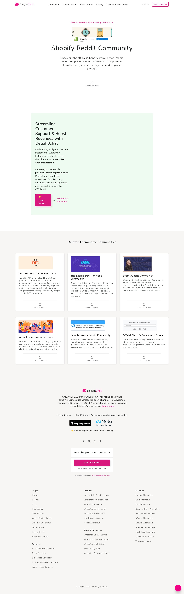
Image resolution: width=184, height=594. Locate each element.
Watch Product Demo (42, 518)
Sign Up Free (160, 4)
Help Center (86, 4)
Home (35, 495)
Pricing (99, 4)
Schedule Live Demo (117, 4)
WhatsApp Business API (95, 513)
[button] (54, 4)
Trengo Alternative (143, 541)
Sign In (145, 4)
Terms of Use (38, 527)
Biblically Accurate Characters (45, 562)
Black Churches (39, 553)
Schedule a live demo (62, 200)
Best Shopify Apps (92, 548)
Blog (34, 504)
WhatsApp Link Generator (95, 535)
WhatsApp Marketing (93, 504)
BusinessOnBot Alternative (147, 509)
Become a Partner (40, 536)
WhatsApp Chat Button (94, 544)
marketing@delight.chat (101, 476)
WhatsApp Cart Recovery (95, 509)
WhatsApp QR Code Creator (96, 539)
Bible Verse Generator (41, 558)
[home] (24, 4)
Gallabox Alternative (144, 523)
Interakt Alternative (144, 495)
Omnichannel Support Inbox (96, 500)
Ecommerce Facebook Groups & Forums (92, 22)
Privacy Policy (38, 532)
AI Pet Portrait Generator (43, 548)
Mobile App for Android (94, 518)
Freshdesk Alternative (145, 532)
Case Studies (38, 513)
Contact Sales (92, 462)
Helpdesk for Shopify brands (96, 495)
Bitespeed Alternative (145, 513)
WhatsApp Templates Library (97, 553)
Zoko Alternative (142, 500)
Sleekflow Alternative (144, 536)
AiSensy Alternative (144, 518)
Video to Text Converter (42, 567)
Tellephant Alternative (145, 527)
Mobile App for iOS (92, 523)
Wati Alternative (142, 504)
